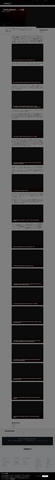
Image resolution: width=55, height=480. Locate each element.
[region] (27, 476)
